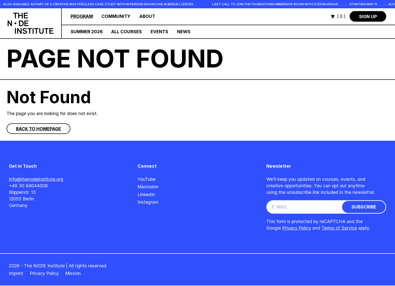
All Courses (126, 31)
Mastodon (148, 186)
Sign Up (368, 16)
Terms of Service (339, 228)
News (183, 31)
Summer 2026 (87, 31)
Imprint (16, 273)
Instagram (148, 202)
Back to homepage (38, 128)
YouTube (146, 179)
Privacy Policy (296, 228)
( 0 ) (338, 16)
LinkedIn (146, 194)
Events (159, 31)
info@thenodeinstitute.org (36, 179)
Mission (73, 273)
